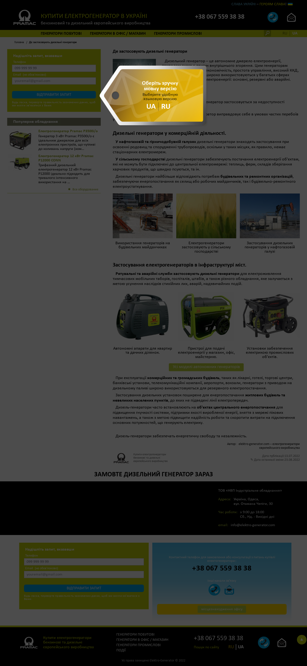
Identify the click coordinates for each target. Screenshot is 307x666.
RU (166, 106)
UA (151, 106)
